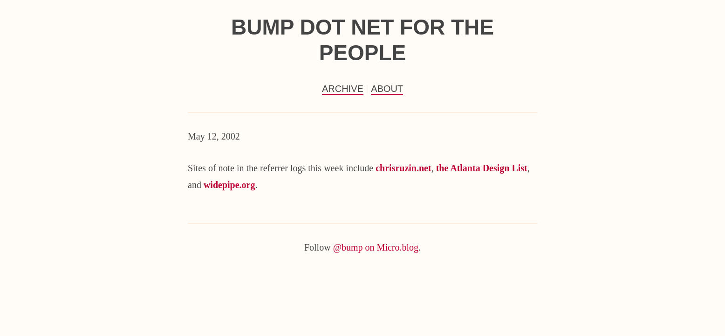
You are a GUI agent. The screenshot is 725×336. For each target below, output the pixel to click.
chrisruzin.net (403, 168)
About (387, 89)
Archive (342, 89)
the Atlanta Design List (481, 168)
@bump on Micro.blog (375, 247)
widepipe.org (229, 185)
